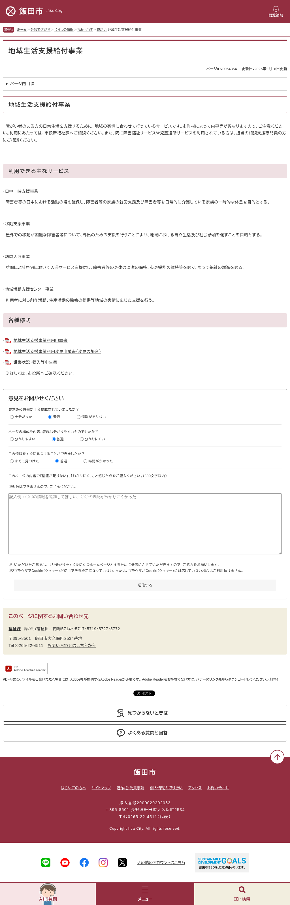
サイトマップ (101, 788)
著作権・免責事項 (130, 788)
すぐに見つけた (27, 461)
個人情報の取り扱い (166, 788)
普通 (56, 417)
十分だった (23, 417)
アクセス (195, 788)
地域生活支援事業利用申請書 (41, 340)
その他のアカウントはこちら (161, 862)
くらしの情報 (63, 30)
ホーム (22, 30)
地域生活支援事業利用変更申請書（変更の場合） (57, 351)
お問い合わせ (218, 788)
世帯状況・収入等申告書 (35, 362)
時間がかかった (100, 461)
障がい (102, 30)
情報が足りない (94, 417)
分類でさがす (41, 30)
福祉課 (14, 629)
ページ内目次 (22, 84)
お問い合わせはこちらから (72, 645)
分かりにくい (95, 439)
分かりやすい (25, 439)
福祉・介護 (85, 30)
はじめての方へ (73, 788)
